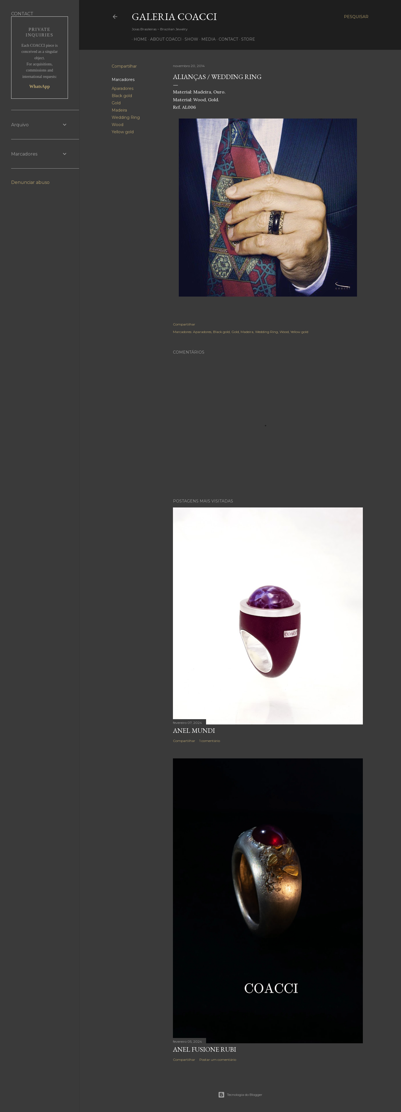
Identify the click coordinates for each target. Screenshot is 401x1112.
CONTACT (226, 39)
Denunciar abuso (30, 182)
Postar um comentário (217, 1059)
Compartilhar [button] (124, 66)
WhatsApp (39, 86)
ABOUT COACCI (164, 39)
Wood (117, 124)
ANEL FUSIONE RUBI (204, 1049)
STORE (246, 39)
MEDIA (206, 39)
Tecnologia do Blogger (240, 1094)
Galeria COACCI (174, 16)
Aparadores (122, 88)
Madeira (119, 110)
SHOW (189, 39)
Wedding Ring (126, 117)
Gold (116, 102)
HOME (138, 39)
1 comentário (209, 741)
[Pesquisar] (356, 16)
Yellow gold (123, 131)
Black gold (122, 95)
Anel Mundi (194, 730)
